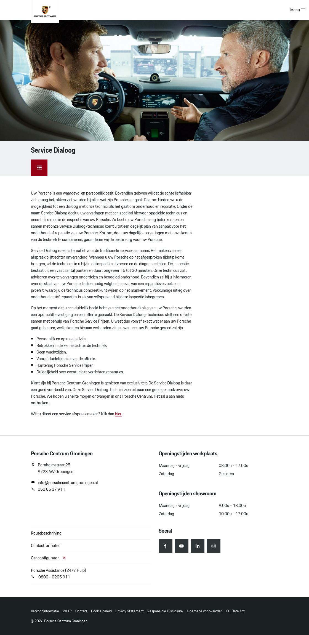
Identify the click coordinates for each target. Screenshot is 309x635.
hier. (118, 413)
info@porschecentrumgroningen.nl (64, 482)
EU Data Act (235, 611)
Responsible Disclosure (165, 611)
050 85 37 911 (48, 489)
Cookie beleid (101, 611)
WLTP (67, 611)
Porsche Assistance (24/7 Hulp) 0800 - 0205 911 (58, 573)
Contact (81, 611)
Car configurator (48, 557)
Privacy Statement (129, 611)
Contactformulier (45, 545)
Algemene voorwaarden (205, 611)
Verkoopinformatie (45, 611)
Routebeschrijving (46, 533)
